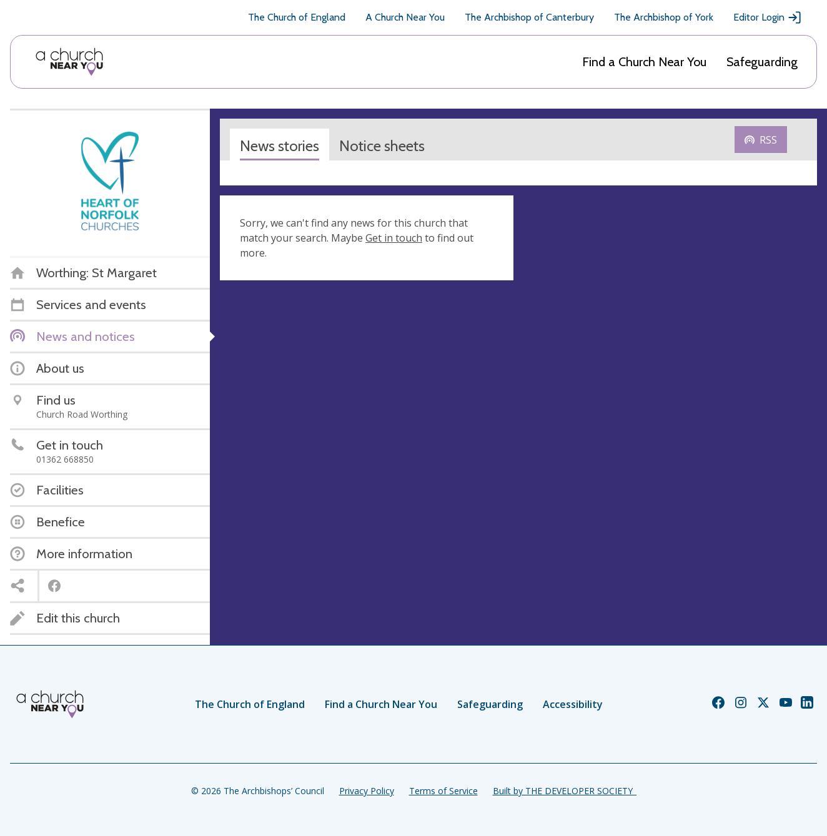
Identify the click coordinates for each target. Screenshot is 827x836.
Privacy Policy (366, 791)
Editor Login (767, 17)
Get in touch (393, 238)
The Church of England (296, 17)
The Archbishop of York (663, 17)
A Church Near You (405, 17)
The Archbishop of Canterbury (529, 17)
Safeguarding (762, 61)
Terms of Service (443, 791)
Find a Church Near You (644, 61)
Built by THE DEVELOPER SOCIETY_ (564, 791)
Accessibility (573, 704)
